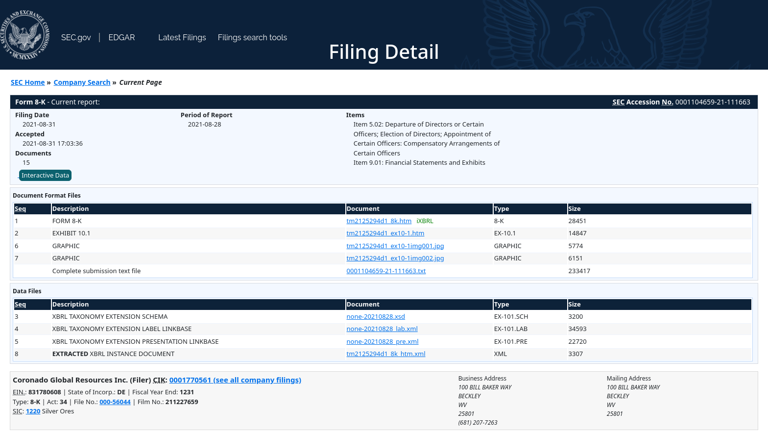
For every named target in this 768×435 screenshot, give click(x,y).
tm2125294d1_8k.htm (379, 220)
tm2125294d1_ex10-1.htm (386, 233)
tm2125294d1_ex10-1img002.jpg (395, 258)
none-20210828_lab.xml (382, 328)
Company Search (82, 82)
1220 (33, 411)
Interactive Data (45, 175)
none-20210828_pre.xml (383, 341)
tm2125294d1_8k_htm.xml (386, 353)
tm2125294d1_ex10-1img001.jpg (395, 245)
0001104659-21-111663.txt (386, 270)
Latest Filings (182, 37)
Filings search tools (253, 37)
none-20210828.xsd (376, 316)
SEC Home (28, 82)
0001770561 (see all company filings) (235, 379)
